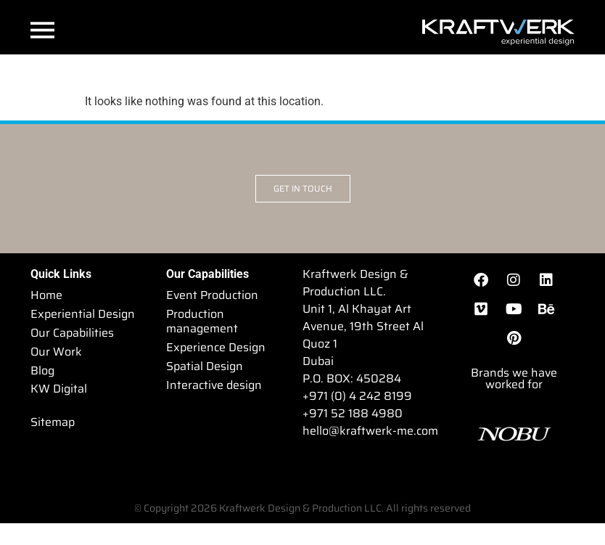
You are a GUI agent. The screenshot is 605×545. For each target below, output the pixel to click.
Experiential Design (82, 314)
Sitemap (52, 423)
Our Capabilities (72, 333)
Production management (202, 321)
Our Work (56, 352)
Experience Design (216, 347)
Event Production (212, 295)
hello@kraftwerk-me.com (370, 431)
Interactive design (214, 385)
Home (46, 295)
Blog (42, 370)
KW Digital (58, 389)
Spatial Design (204, 366)
